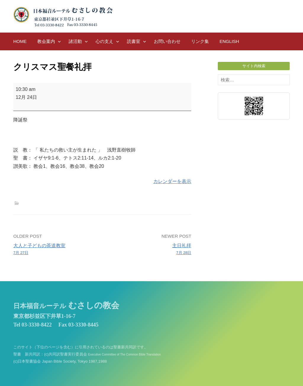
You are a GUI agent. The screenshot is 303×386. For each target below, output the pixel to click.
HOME (20, 41)
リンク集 (200, 41)
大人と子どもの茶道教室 (56, 249)
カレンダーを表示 (172, 181)
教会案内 (46, 41)
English (229, 41)
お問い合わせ (167, 41)
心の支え (104, 41)
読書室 (133, 41)
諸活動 (75, 41)
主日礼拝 (148, 249)
